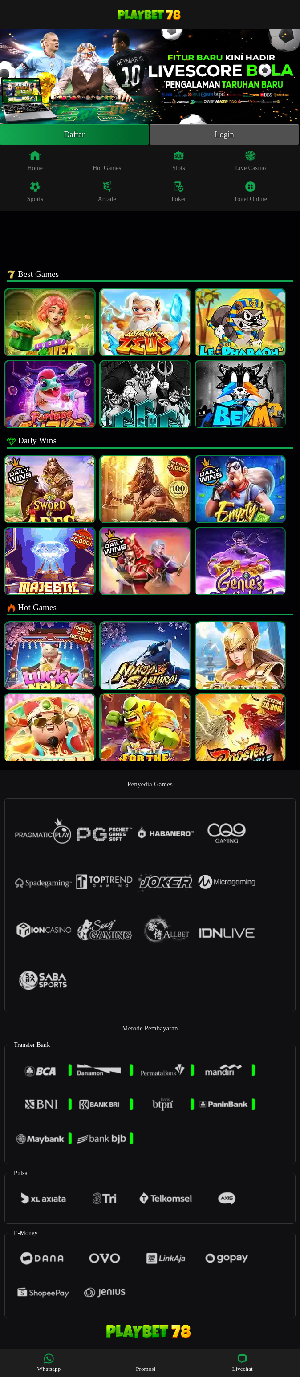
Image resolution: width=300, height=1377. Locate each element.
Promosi (145, 1362)
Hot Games (107, 160)
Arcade (107, 191)
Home (35, 160)
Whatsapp (49, 1362)
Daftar (74, 134)
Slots (178, 160)
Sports (35, 191)
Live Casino (250, 160)
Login (224, 134)
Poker (178, 191)
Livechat (242, 1362)
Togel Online (250, 191)
